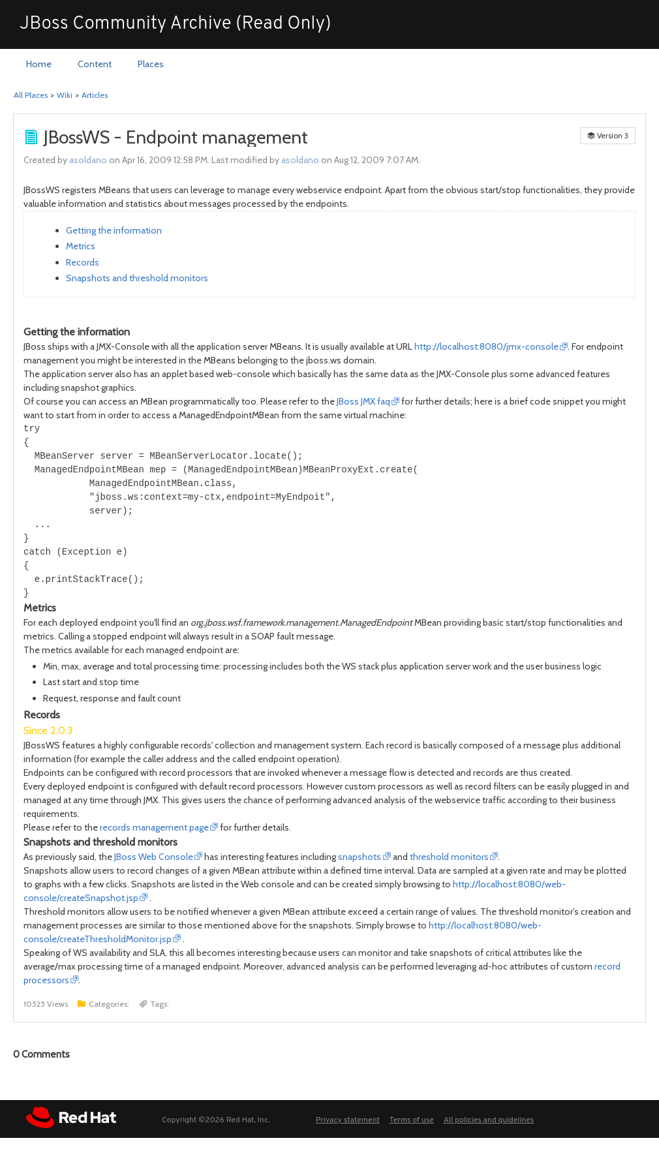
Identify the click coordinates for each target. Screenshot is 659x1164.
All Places (31, 95)
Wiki (64, 95)
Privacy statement (348, 1120)
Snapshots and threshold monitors (137, 278)
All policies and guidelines (489, 1120)
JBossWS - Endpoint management (176, 137)
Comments (41, 1054)
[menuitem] (39, 64)
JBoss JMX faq (363, 401)
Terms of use (412, 1120)
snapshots (359, 857)
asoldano (88, 160)
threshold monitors (449, 857)
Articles (95, 95)
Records (82, 262)
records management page (154, 827)
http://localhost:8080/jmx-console (486, 346)
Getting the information (114, 230)
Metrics (80, 246)
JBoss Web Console (153, 857)
